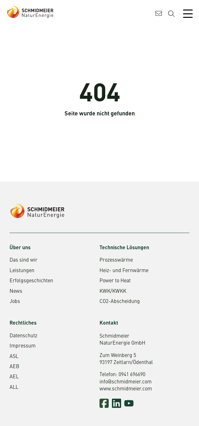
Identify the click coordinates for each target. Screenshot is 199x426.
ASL (14, 356)
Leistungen (22, 270)
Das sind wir (24, 260)
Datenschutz (23, 336)
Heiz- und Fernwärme (124, 270)
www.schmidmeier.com (126, 389)
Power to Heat (115, 281)
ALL (14, 387)
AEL (14, 377)
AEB (14, 366)
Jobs (15, 301)
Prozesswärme (116, 260)
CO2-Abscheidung (120, 301)
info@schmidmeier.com (126, 382)
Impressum (23, 346)
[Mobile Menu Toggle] (188, 14)
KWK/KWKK (113, 291)
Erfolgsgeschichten (31, 281)
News (16, 291)
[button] (11, 414)
